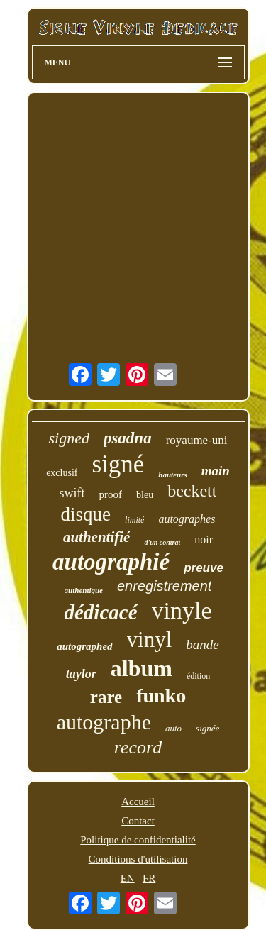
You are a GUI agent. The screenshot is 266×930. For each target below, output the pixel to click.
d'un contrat (162, 542)
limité (134, 520)
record (138, 747)
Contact (138, 820)
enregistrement (164, 586)
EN (128, 878)
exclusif (61, 472)
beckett (191, 491)
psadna (128, 438)
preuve (203, 568)
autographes (186, 519)
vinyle (182, 610)
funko (161, 696)
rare (106, 697)
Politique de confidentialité (137, 840)
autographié (111, 562)
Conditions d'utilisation (138, 859)
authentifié (97, 537)
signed (68, 438)
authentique (84, 590)
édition (198, 676)
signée (207, 728)
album (141, 668)
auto (173, 728)
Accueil (138, 801)
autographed (84, 646)
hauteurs (172, 474)
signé (118, 464)
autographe (104, 722)
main (215, 470)
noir (203, 539)
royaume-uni (197, 440)
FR (149, 878)
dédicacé (100, 612)
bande (202, 644)
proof (111, 494)
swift (72, 493)
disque (86, 514)
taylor (81, 674)
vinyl (149, 639)
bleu (144, 494)
